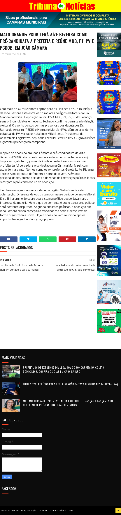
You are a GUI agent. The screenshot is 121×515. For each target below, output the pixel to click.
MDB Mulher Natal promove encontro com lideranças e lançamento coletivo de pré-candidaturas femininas (68, 403)
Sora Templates (17, 510)
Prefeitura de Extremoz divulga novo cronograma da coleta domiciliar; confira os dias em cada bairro (63, 369)
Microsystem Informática (54, 510)
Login (70, 510)
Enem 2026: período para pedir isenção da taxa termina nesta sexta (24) (70, 384)
